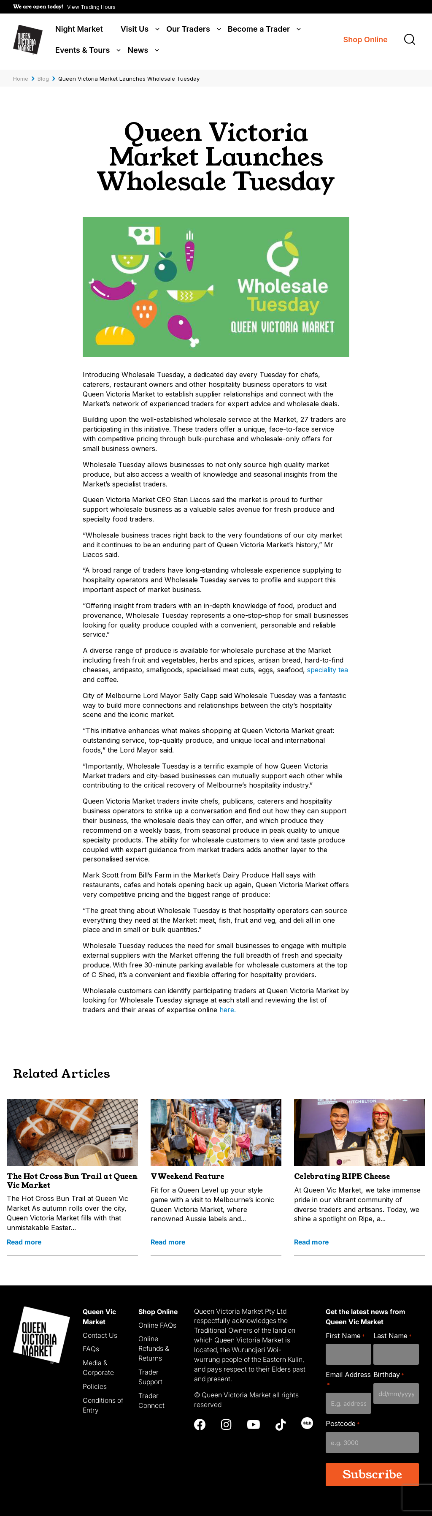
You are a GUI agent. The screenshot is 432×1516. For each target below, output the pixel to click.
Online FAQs (157, 1324)
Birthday (388, 1373)
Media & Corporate (98, 1367)
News (137, 51)
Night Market (79, 30)
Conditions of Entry (103, 1404)
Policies (95, 1385)
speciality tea (327, 668)
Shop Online (365, 41)
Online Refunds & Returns (153, 1347)
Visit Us (134, 30)
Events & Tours (82, 51)
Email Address (348, 1378)
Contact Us (100, 1334)
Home (20, 77)
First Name (345, 1334)
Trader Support (150, 1376)
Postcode (343, 1422)
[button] (64, 7)
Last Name (392, 1334)
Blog (43, 77)
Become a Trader (259, 30)
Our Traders (188, 30)
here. (227, 1009)
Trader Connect (151, 1399)
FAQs (91, 1348)
